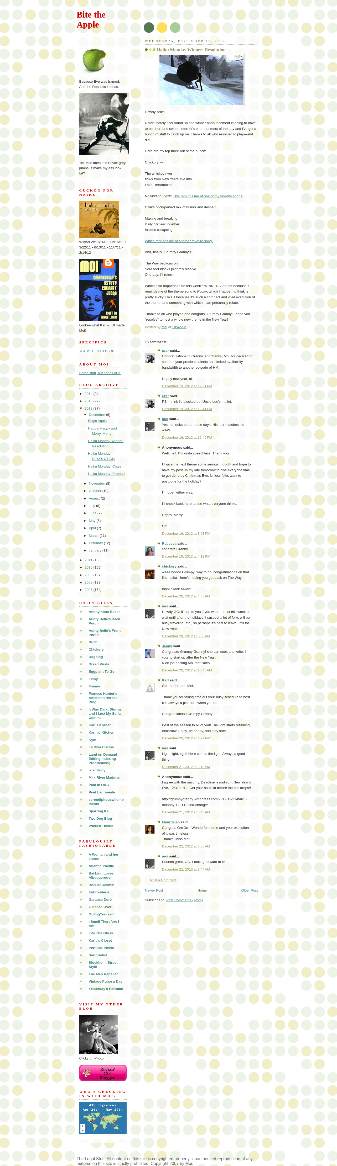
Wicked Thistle (101, 826)
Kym (92, 740)
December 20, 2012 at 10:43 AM (187, 670)
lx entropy (97, 770)
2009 (89, 575)
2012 (89, 408)
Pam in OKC (99, 785)
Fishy (93, 679)
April (93, 528)
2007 (89, 590)
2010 (89, 567)
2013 (89, 401)
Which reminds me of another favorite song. (179, 241)
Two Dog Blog (100, 818)
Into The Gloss (101, 933)
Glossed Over (100, 907)
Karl (165, 680)
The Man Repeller (103, 974)
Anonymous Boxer (104, 612)
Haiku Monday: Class (104, 466)
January (95, 550)
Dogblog (96, 657)
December (97, 415)
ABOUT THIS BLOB (99, 351)
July (92, 506)
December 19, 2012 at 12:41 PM (187, 409)
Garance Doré (100, 900)
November (97, 483)
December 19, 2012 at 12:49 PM (187, 437)
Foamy (94, 686)
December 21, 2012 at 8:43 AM (186, 812)
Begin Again (97, 421)
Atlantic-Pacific (101, 866)
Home (202, 890)
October (95, 491)
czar (165, 351)
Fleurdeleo (171, 822)
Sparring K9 (99, 811)
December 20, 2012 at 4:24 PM (186, 738)
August (95, 498)
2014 (89, 394)
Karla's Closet (100, 940)
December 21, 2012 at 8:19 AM (186, 767)
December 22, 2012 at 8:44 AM (186, 869)
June (93, 513)
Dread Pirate (99, 664)
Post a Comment (163, 880)
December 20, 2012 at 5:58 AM (186, 636)
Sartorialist (98, 955)
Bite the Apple (91, 19)
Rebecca (169, 543)
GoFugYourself (101, 914)
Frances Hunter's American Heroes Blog (103, 698)
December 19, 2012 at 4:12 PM (186, 556)
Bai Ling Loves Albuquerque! (101, 875)
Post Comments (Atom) (184, 900)
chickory (169, 566)
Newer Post (154, 890)
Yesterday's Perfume (106, 989)
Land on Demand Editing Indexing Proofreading (103, 758)
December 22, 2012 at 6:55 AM (186, 846)
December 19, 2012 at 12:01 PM (187, 386)
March (94, 536)
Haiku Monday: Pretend (106, 474)
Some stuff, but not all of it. (100, 373)
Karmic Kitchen (102, 732)
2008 (89, 582)
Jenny (167, 646)
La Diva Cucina (101, 747)
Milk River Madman (105, 778)
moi (165, 419)
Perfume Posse (101, 948)
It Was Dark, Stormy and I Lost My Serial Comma (105, 713)
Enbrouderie (99, 892)
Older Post (249, 890)
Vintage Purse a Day (105, 981)
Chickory (96, 649)
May (92, 521)
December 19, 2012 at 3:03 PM (186, 534)
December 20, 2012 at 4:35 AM (186, 596)
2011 (89, 560)
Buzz (93, 642)
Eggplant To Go (102, 672)
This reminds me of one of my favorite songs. (208, 196)
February (96, 543)
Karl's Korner (100, 725)
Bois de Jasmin (102, 885)
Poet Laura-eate (102, 792)
